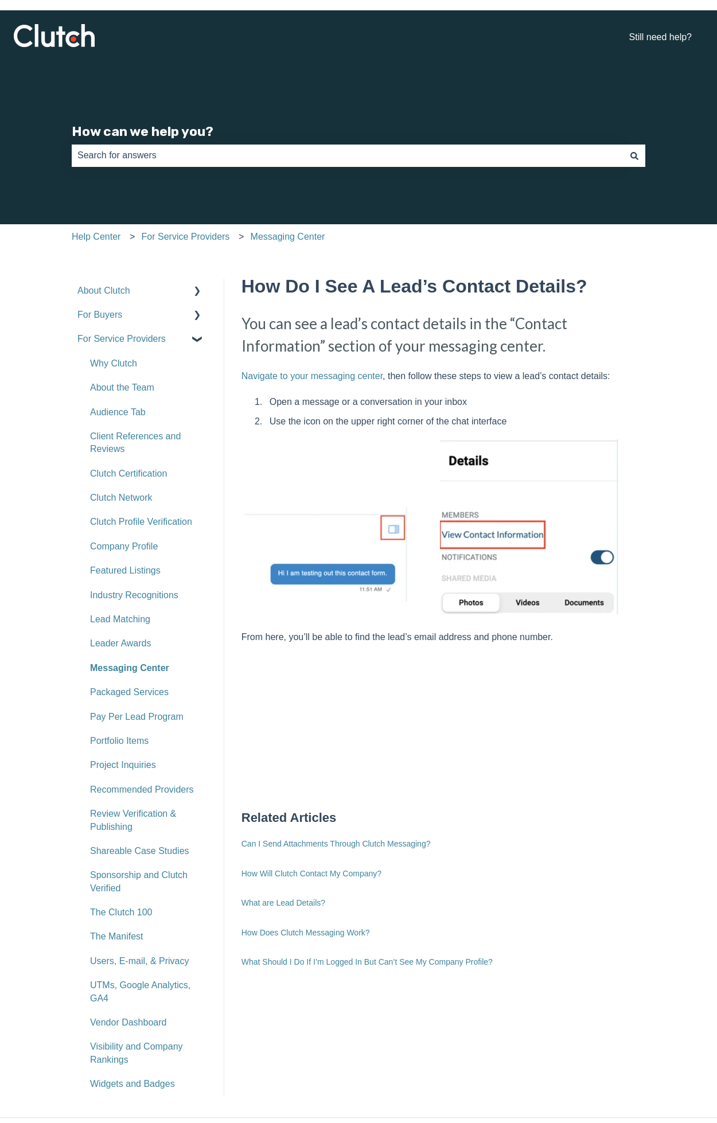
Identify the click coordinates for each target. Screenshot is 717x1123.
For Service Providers (186, 236)
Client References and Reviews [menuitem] (135, 442)
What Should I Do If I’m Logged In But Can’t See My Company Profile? (367, 961)
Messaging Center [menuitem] (129, 668)
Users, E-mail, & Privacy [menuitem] (139, 961)
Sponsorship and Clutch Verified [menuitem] (139, 881)
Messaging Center (288, 236)
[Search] (634, 155)
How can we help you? (142, 131)
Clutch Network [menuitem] (121, 497)
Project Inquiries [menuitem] (123, 765)
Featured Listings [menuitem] (125, 570)
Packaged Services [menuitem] (129, 692)
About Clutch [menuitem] (103, 290)
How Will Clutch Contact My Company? (311, 873)
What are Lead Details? (283, 902)
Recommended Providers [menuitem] (142, 789)
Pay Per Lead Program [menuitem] (137, 717)
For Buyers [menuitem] (99, 314)
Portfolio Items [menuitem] (119, 741)
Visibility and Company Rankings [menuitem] (136, 1053)
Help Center (96, 236)
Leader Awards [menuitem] (120, 643)
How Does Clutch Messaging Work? (305, 932)
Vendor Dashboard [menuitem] (128, 1022)
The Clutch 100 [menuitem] (121, 912)
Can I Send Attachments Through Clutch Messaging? (336, 843)
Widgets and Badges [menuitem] (132, 1084)
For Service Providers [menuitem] (121, 339)
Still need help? (660, 37)
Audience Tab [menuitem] (118, 412)
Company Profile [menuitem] (124, 546)
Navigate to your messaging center (312, 376)
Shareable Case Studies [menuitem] (139, 851)
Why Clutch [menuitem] (113, 363)
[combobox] (348, 155)
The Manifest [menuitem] (116, 936)
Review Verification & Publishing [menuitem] (133, 820)
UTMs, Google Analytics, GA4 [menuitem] (140, 991)
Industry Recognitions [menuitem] (134, 595)
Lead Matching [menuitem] (120, 619)
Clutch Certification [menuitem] (128, 473)
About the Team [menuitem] (122, 387)
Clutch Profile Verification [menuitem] (141, 522)
